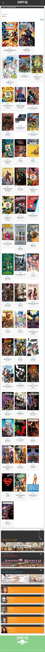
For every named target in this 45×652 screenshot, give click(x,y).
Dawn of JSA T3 (7, 440)
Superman (8, 495)
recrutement (32, 650)
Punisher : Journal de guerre (20, 274)
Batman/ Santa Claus (20, 217)
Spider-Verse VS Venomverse (33, 108)
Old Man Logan (7, 134)
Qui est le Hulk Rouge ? (20, 440)
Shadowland (33, 466)
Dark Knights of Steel (20, 413)
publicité (26, 650)
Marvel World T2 (20, 189)
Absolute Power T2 (33, 413)
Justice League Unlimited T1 (8, 386)
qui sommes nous (4, 650)
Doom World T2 (33, 245)
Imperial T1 (33, 160)
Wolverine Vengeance (20, 385)
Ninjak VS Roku (26, 50)
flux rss (20, 650)
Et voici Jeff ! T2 (10, 82)
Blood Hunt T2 (33, 440)
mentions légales (40, 650)
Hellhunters (8, 331)
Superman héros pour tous (33, 215)
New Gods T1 (20, 305)
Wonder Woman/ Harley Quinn (33, 303)
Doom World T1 (20, 248)
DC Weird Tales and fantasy (8, 243)
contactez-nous (13, 650)
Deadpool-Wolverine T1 (8, 359)
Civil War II (20, 160)
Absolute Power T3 (8, 413)
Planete (22, 2)
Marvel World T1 (8, 278)
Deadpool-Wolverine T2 (25, 76)
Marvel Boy (20, 359)
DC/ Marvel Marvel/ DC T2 (10, 50)
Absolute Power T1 (20, 467)
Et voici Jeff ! (20, 331)
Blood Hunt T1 (7, 523)
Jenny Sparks (33, 359)
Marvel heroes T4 (8, 305)
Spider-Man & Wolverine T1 (33, 134)
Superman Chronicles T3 (33, 495)
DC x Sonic (33, 275)
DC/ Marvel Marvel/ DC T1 (20, 127)
